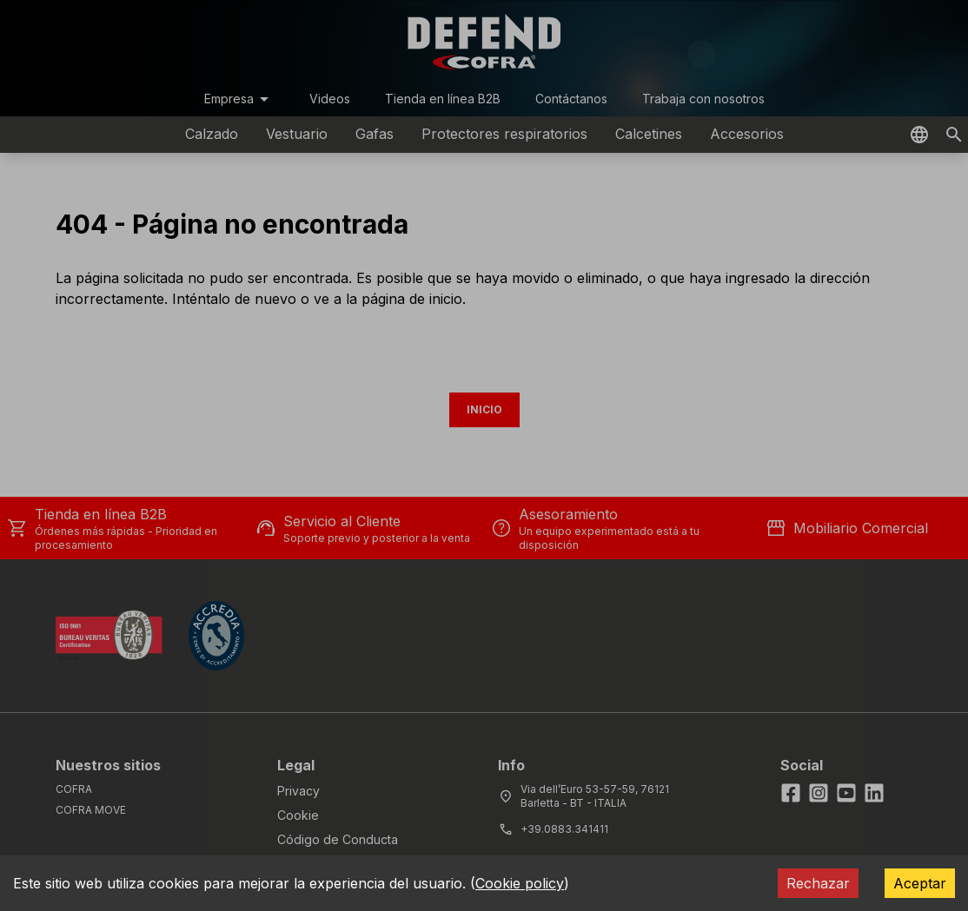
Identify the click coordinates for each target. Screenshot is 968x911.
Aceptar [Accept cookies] (919, 883)
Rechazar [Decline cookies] (818, 883)
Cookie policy (519, 883)
